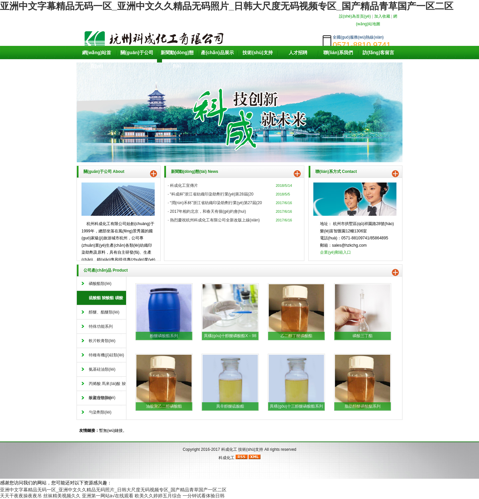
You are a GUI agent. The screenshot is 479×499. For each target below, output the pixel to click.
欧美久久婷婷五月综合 (158, 495)
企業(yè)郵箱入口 (335, 252)
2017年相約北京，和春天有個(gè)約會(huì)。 (208, 211)
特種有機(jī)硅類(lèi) (106, 355)
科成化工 (229, 449)
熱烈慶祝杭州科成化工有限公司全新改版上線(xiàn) (215, 220)
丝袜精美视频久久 (61, 495)
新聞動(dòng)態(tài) (177, 59)
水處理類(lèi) (100, 398)
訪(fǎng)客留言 (378, 52)
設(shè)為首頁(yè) (355, 16)
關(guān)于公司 (136, 52)
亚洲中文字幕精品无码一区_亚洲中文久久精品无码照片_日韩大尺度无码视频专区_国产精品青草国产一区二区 (226, 6)
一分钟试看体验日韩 (204, 495)
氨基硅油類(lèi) (102, 369)
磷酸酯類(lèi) (100, 283)
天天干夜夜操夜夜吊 (21, 495)
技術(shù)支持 (257, 52)
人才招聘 (298, 52)
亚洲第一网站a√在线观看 (107, 495)
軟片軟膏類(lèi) (102, 340)
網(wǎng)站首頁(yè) (96, 59)
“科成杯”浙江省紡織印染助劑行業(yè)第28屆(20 (211, 194)
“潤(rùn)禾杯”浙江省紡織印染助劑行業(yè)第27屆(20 (216, 202)
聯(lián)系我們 (338, 52)
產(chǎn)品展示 (217, 52)
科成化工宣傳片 (184, 185)
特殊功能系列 (101, 326)
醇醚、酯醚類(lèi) (104, 312)
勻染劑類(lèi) (100, 412)
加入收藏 (382, 16)
